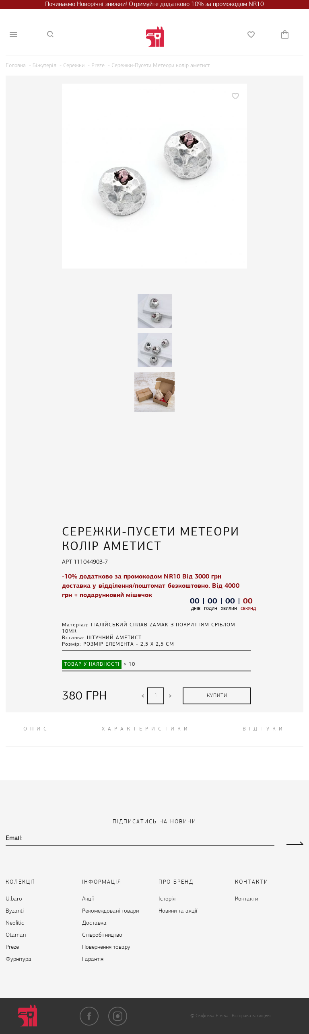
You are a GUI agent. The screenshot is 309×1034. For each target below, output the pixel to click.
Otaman (16, 935)
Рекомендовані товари (110, 911)
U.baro (14, 899)
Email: (14, 838)
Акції (88, 899)
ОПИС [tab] (36, 729)
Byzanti (15, 911)
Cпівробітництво (102, 935)
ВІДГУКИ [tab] (264, 729)
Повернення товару (106, 947)
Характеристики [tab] (146, 729)
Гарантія (92, 959)
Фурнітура (18, 959)
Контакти (246, 899)
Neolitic (15, 923)
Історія (167, 899)
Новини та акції (178, 911)
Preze (12, 947)
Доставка (94, 923)
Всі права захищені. (252, 1015)
